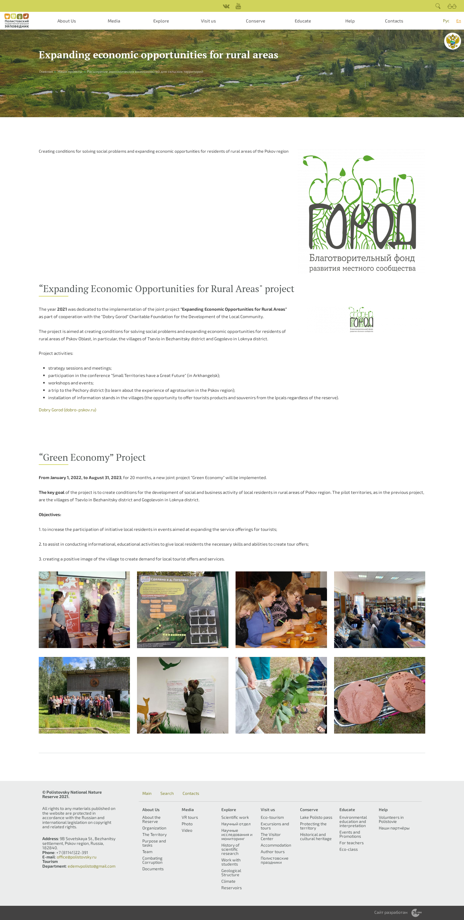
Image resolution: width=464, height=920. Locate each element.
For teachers (351, 842)
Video (187, 830)
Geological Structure (231, 872)
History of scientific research (230, 849)
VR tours (190, 817)
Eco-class (348, 849)
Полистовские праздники (275, 860)
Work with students (231, 861)
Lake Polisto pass (316, 817)
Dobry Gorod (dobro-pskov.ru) (67, 409)
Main (147, 793)
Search (167, 793)
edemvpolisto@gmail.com (91, 866)
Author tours (273, 851)
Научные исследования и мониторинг (236, 834)
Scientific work (235, 817)
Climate (228, 881)
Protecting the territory (313, 825)
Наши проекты (70, 71)
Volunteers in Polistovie (391, 819)
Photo (187, 823)
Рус (446, 20)
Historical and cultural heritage (316, 836)
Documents (153, 868)
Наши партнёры (394, 827)
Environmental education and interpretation (353, 821)
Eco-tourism (272, 817)
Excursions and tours (275, 825)
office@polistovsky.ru (76, 856)
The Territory (154, 834)
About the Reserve (151, 819)
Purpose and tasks (154, 843)
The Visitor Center (271, 836)
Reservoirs (231, 887)
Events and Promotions (350, 834)
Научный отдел (236, 823)
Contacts (394, 20)
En (458, 20)
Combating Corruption (152, 860)
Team (147, 851)
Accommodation (276, 845)
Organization (154, 827)
